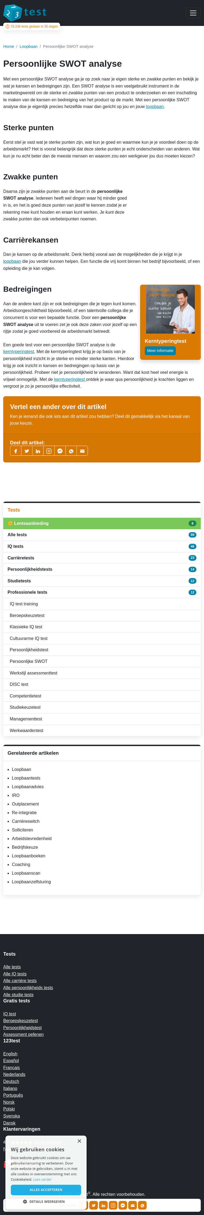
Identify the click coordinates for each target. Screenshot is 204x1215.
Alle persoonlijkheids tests (28, 987)
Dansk (9, 1123)
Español (11, 1060)
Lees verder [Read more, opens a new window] (42, 1179)
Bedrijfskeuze (25, 847)
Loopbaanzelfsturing (31, 882)
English (10, 1054)
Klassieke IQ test (26, 627)
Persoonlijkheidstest (29, 649)
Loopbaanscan (26, 873)
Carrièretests (102, 557)
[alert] (46, 1173)
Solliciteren (22, 830)
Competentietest (25, 696)
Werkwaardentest (26, 730)
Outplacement (25, 804)
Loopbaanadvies (28, 786)
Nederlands (14, 1074)
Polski (9, 1109)
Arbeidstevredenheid (32, 838)
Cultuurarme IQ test (29, 638)
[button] (46, 1201)
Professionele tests (102, 592)
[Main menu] (193, 13)
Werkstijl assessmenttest (33, 673)
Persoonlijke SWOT (29, 661)
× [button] (79, 1141)
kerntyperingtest (18, 351)
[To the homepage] (25, 13)
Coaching (21, 864)
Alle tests (102, 535)
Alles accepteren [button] (46, 1189)
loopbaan (155, 106)
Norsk (9, 1102)
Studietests (102, 580)
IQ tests (102, 546)
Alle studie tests (18, 994)
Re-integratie (24, 812)
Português (13, 1095)
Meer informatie (160, 350)
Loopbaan (21, 769)
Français (11, 1067)
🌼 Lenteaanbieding (102, 523)
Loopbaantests (26, 778)
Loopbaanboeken (28, 856)
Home (8, 46)
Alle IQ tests (15, 974)
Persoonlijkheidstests (102, 569)
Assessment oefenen (23, 1034)
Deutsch (11, 1081)
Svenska (11, 1116)
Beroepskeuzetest (27, 615)
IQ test (9, 1014)
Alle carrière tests (20, 980)
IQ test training (24, 604)
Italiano (10, 1088)
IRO (15, 795)
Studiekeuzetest (25, 707)
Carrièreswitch (26, 821)
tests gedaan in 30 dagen (32, 26)
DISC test (19, 684)
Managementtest (26, 719)
